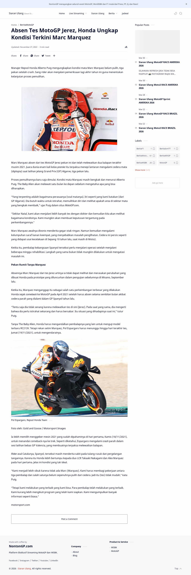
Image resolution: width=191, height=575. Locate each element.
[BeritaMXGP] (169, 155)
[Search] (180, 13)
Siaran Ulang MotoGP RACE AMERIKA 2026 (159, 64)
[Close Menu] (186, 4)
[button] (175, 13)
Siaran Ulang (16, 13)
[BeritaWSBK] (146, 162)
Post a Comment (69, 519)
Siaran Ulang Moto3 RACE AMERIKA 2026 (158, 86)
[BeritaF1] (146, 148)
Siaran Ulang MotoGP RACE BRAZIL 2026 (158, 115)
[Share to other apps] (54, 55)
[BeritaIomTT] (169, 148)
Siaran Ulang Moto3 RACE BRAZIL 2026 (157, 129)
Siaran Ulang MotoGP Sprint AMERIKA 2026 (154, 101)
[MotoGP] (169, 162)
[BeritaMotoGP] (146, 155)
